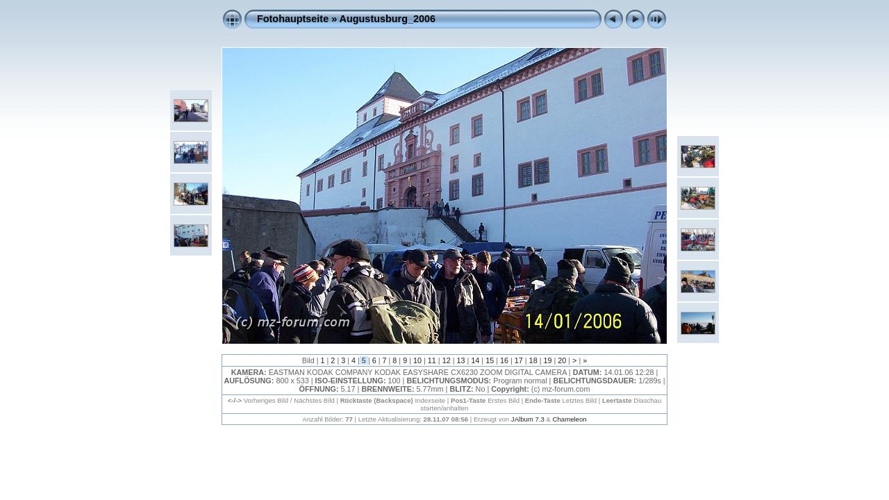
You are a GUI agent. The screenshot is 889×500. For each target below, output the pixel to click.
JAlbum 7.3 (528, 419)
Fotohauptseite (293, 18)
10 (417, 360)
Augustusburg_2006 (387, 18)
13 (460, 360)
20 (562, 360)
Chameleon (570, 419)
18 (533, 360)
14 (475, 360)
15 (489, 360)
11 (432, 360)
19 (547, 360)
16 (504, 360)
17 (519, 360)
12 (446, 360)
